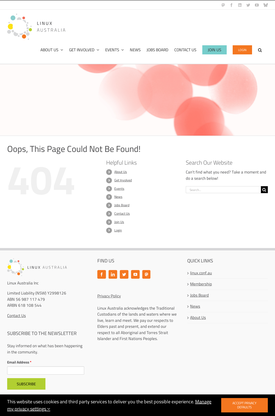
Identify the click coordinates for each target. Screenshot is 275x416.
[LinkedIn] (113, 274)
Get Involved (123, 180)
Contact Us (122, 213)
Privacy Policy (109, 296)
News (118, 197)
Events (119, 188)
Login (118, 230)
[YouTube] (135, 274)
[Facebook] (101, 274)
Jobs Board (121, 205)
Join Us (119, 222)
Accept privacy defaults (244, 405)
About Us (120, 172)
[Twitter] (124, 274)
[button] (260, 50)
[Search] (264, 189)
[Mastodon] (146, 274)
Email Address (19, 362)
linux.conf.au (201, 273)
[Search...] (223, 189)
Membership (201, 284)
